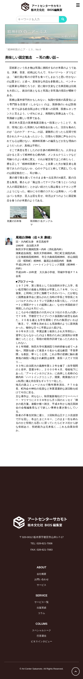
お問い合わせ (41, 579)
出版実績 (41, 607)
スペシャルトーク (41, 630)
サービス (41, 585)
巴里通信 (41, 635)
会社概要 (41, 574)
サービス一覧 (41, 602)
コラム (41, 613)
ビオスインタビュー (41, 641)
